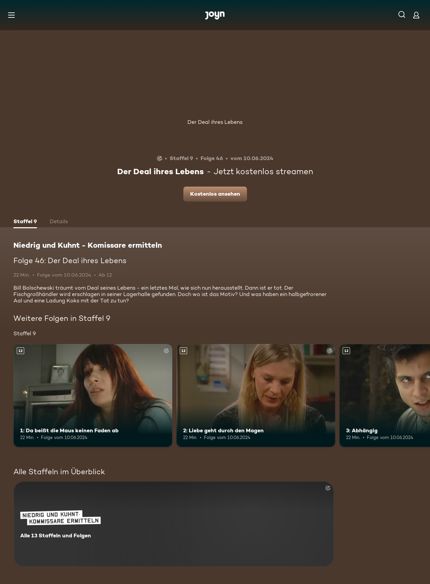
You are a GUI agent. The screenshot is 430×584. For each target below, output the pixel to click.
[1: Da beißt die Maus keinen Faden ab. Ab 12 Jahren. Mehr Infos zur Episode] (92, 395)
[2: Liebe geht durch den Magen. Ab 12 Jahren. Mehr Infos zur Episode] (255, 395)
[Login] (416, 15)
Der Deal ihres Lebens (215, 122)
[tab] (25, 222)
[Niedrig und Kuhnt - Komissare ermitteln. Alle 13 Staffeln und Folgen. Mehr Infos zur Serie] (173, 524)
